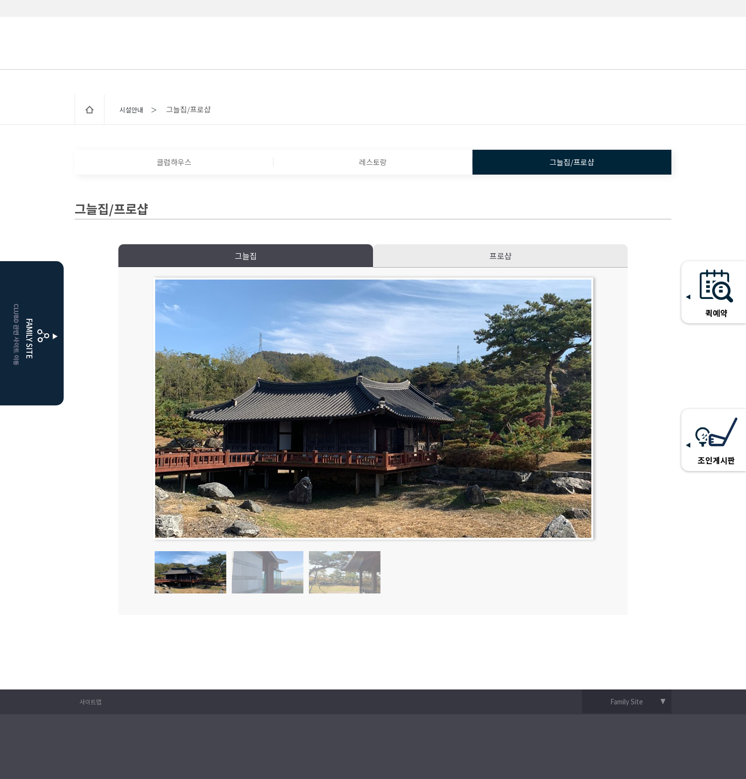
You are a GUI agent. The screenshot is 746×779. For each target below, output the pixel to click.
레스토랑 (373, 162)
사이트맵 (90, 701)
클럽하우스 (174, 162)
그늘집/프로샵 (572, 162)
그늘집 (246, 256)
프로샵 (500, 256)
